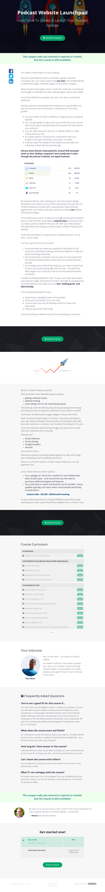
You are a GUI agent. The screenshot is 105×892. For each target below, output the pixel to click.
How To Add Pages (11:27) (53, 599)
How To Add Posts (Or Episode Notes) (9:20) (53, 603)
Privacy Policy (52, 886)
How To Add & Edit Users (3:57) (53, 613)
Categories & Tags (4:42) (53, 608)
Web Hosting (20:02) (53, 570)
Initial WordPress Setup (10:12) (53, 589)
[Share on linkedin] (11, 82)
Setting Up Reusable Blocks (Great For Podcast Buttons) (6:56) (53, 627)
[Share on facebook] (11, 72)
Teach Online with (85, 884)
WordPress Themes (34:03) (53, 594)
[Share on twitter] (11, 77)
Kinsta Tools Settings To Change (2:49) (53, 579)
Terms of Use (52, 884)
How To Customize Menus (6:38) (53, 617)
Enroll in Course (52, 38)
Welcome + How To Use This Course (53, 555)
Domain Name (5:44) (53, 565)
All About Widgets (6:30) (53, 622)
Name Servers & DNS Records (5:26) (53, 575)
